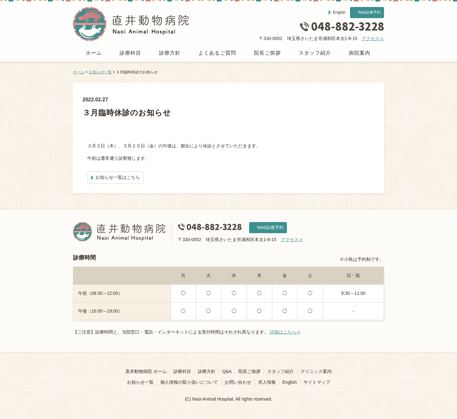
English (339, 12)
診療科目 (130, 53)
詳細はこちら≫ (285, 332)
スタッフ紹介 (315, 53)
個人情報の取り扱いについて (189, 382)
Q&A (227, 371)
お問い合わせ (238, 382)
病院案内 (359, 53)
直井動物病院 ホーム (146, 371)
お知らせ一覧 (100, 72)
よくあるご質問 (217, 53)
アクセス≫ (373, 38)
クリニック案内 (316, 371)
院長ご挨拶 (267, 53)
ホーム (94, 53)
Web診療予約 (369, 12)
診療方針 (170, 53)
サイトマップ (316, 382)
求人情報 (267, 382)
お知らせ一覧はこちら (118, 177)
